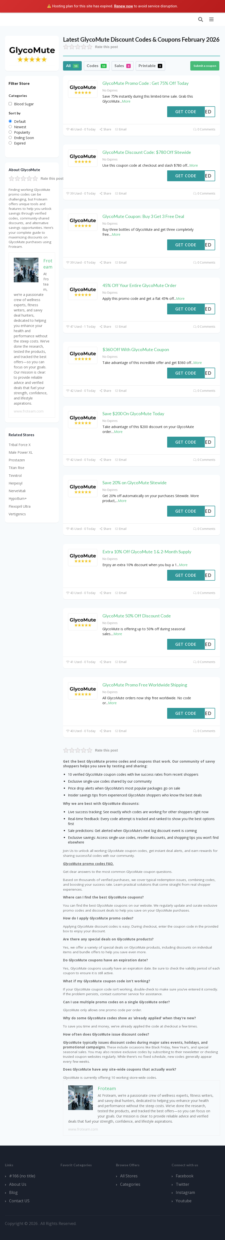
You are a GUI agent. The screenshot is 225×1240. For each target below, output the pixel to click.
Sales (122, 65)
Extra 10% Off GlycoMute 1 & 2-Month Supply (146, 551)
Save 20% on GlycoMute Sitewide (134, 482)
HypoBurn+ (18, 498)
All (72, 65)
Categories (130, 1184)
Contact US (19, 1201)
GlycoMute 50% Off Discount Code (136, 615)
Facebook (184, 1176)
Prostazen (17, 460)
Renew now (123, 6)
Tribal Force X (20, 444)
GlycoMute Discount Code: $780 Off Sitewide (146, 152)
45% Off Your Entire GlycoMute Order (139, 285)
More (126, 101)
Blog (13, 1192)
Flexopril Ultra (20, 506)
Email (121, 129)
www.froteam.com (83, 1129)
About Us (17, 1184)
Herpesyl (15, 483)
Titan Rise (16, 467)
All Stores (129, 1176)
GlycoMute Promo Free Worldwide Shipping (144, 684)
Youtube (184, 1201)
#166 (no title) (22, 1176)
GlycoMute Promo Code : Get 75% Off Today (145, 83)
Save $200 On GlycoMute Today (133, 413)
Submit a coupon (204, 66)
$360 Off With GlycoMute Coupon (135, 349)
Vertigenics (17, 514)
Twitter (182, 1184)
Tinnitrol (15, 475)
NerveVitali (17, 490)
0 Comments (204, 129)
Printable (150, 65)
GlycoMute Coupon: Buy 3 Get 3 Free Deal (143, 216)
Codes (97, 65)
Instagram (185, 1192)
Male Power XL (21, 452)
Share (105, 129)
